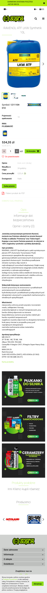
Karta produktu (8, 362)
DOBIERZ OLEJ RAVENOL (12, 201)
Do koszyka (33, 151)
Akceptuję (38, 584)
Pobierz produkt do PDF (13, 193)
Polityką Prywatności (10, 579)
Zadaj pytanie (9, 186)
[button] (23, 550)
